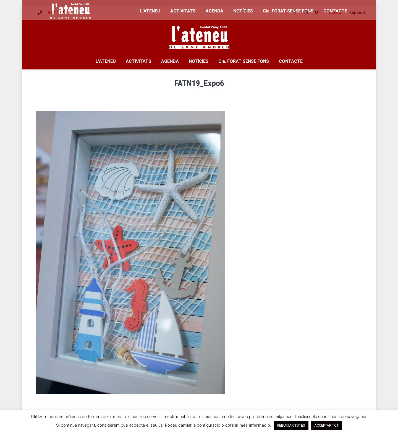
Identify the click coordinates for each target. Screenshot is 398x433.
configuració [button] (208, 425)
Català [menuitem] (335, 12)
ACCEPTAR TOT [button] (326, 425)
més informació (254, 425)
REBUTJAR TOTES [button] (291, 425)
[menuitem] (335, 13)
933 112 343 (60, 12)
